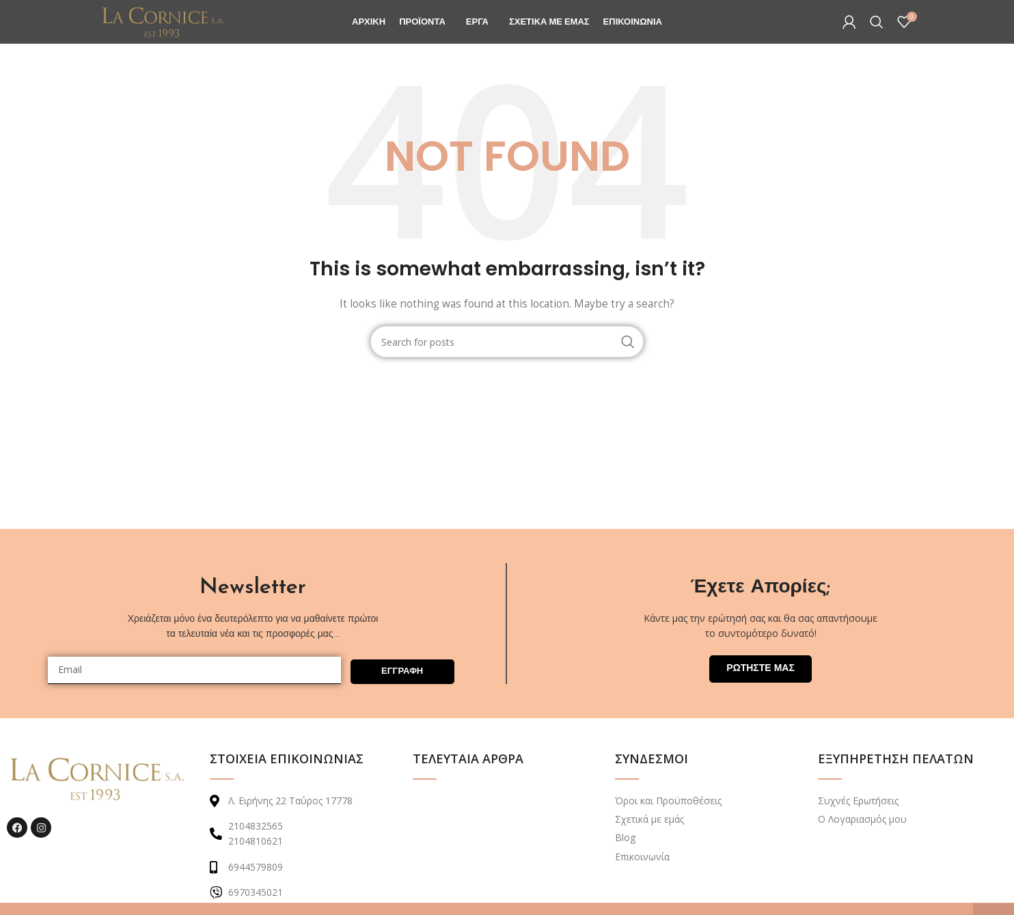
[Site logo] (185, 34)
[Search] (876, 35)
